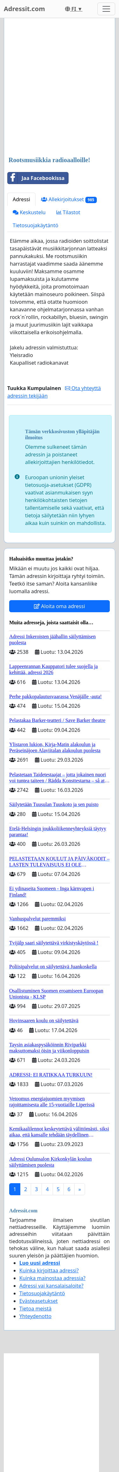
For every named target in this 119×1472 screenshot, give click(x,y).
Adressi (21, 199)
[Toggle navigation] (106, 9)
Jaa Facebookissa (36, 178)
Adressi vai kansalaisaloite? (51, 1285)
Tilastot (68, 212)
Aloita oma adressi (59, 606)
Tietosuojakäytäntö (35, 225)
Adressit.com (24, 8)
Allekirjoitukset (69, 199)
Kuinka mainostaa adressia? (52, 1278)
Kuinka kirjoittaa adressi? (49, 1270)
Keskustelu (29, 212)
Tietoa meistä (35, 1308)
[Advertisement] (59, 87)
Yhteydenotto (35, 1316)
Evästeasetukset (38, 1300)
